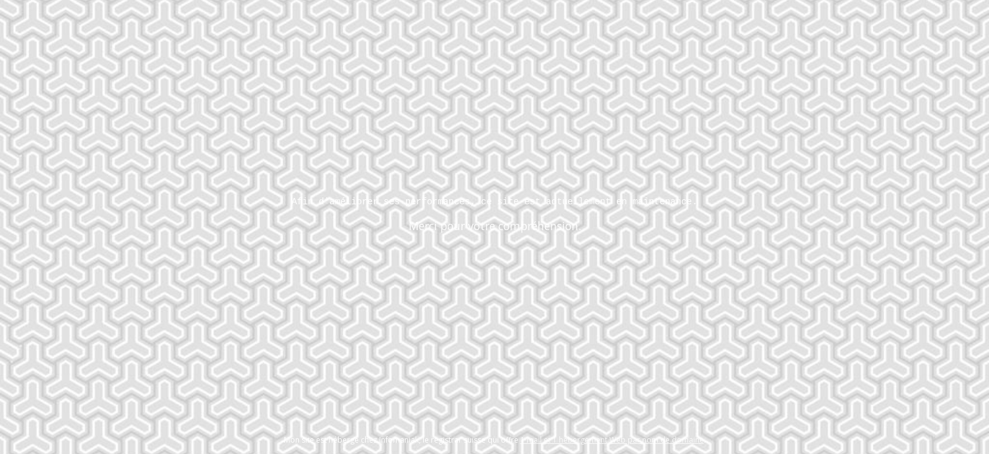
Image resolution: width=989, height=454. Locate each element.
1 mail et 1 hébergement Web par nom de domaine (612, 439)
